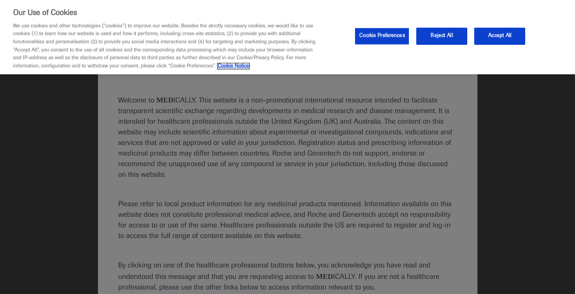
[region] (287, 37)
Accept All (499, 35)
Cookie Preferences (381, 35)
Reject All (442, 35)
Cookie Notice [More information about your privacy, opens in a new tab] (233, 66)
